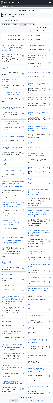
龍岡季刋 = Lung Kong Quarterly (36, 143)
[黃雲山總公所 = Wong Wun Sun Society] (39, 168)
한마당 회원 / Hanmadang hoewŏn (11, 35)
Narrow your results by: (26, 10)
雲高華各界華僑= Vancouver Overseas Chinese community (38, 387)
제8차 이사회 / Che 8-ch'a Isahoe (37, 45)
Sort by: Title (34, 27)
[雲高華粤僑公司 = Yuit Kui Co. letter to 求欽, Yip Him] (39, 356)
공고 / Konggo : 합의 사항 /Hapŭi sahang (39, 72)
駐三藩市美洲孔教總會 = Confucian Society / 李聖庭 (39, 252)
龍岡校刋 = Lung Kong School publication (13, 136)
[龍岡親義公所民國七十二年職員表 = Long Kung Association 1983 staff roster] (13, 122)
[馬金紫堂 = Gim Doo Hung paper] (11, 286)
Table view (30, 24)
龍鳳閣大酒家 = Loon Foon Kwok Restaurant (10, 80)
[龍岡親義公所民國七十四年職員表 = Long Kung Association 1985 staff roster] (39, 113)
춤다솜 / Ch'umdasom (34, 35)
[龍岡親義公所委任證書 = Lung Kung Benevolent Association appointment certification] (38, 128)
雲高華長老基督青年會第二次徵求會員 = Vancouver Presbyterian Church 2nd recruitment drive (38, 340)
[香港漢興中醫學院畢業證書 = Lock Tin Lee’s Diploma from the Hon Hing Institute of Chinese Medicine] (38, 290)
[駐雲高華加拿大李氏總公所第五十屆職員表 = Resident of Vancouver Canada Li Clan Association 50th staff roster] (13, 204)
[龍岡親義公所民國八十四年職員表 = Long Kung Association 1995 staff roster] (13, 93)
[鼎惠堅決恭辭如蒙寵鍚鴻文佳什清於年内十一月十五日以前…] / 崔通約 (13, 148)
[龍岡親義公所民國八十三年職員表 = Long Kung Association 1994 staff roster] (13, 108)
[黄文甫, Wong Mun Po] (8, 160)
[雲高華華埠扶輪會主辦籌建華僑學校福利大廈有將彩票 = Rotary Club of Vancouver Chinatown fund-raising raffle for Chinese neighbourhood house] (13, 346)
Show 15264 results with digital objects (41, 30)
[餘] (29, 305)
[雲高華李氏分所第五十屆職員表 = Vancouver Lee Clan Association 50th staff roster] (12, 367)
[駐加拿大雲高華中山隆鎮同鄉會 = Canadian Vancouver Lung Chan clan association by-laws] (12, 222)
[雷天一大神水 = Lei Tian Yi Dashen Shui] (39, 328)
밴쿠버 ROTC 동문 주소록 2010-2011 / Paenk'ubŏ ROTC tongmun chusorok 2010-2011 (38, 57)
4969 (37, 400)
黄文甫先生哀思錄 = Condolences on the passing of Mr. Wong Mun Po (39, 154)
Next (42, 400)
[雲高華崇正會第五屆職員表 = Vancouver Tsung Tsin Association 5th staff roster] (12, 382)
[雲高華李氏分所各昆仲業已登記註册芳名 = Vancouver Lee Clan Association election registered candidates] (39, 369)
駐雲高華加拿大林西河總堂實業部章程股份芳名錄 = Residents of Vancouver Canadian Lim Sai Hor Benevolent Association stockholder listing (39, 192)
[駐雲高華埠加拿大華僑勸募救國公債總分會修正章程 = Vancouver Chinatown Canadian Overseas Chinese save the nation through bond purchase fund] (13, 184)
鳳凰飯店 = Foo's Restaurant (35, 179)
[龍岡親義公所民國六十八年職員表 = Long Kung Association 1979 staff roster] (39, 84)
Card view (23, 24)
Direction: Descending (45, 27)
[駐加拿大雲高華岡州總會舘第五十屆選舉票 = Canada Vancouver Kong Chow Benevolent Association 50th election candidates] (39, 213)
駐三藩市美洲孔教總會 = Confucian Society (13, 275)
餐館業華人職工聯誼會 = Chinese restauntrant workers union (36, 316)
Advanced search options (10, 20)
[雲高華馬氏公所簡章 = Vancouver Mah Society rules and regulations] (12, 332)
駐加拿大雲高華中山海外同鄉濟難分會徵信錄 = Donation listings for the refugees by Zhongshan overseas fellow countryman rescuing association (39, 233)
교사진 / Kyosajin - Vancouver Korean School (12, 67)
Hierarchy (14, 24)
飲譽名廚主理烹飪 (6, 321)
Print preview (6, 24)
